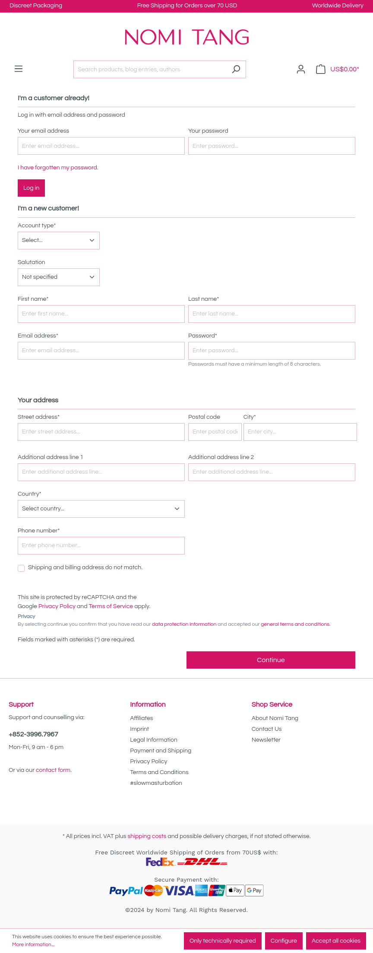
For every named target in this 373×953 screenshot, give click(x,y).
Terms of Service (111, 606)
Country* (29, 494)
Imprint (139, 729)
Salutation (31, 262)
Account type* (37, 226)
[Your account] (301, 69)
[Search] (236, 69)
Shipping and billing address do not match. (85, 567)
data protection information (184, 624)
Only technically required (223, 941)
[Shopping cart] (337, 69)
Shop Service (272, 704)
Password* (202, 336)
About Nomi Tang (275, 718)
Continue (270, 660)
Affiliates (141, 718)
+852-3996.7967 (33, 734)
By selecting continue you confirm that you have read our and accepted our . (174, 624)
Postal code (204, 417)
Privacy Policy (57, 606)
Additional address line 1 (50, 457)
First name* (33, 299)
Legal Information (153, 740)
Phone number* (39, 531)
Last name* (203, 299)
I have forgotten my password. (58, 168)
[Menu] (18, 69)
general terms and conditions (295, 624)
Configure (284, 941)
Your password (208, 131)
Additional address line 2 (221, 457)
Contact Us (267, 729)
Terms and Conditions (159, 772)
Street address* (39, 417)
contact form (53, 770)
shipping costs (146, 836)
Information (147, 704)
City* (249, 417)
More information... (33, 944)
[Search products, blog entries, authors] (149, 69)
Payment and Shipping (160, 751)
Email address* (38, 336)
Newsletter (266, 740)
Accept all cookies (336, 941)
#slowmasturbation (156, 783)
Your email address (43, 131)
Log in (31, 188)
